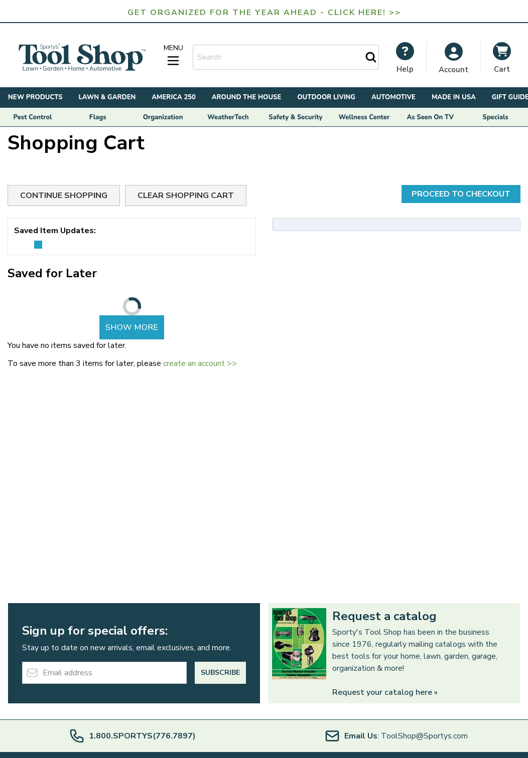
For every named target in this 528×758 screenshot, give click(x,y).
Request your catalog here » (385, 692)
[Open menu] (173, 55)
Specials (495, 117)
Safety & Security (295, 117)
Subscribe (220, 672)
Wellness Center (364, 117)
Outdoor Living (326, 97)
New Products (35, 97)
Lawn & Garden (107, 97)
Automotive (393, 97)
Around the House (246, 97)
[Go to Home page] (82, 57)
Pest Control (32, 117)
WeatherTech (227, 117)
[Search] (371, 57)
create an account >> (200, 363)
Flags (97, 117)
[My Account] (405, 57)
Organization (163, 117)
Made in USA (454, 97)
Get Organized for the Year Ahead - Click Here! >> (264, 12)
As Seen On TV (430, 117)
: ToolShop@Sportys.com (396, 736)
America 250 (174, 97)
